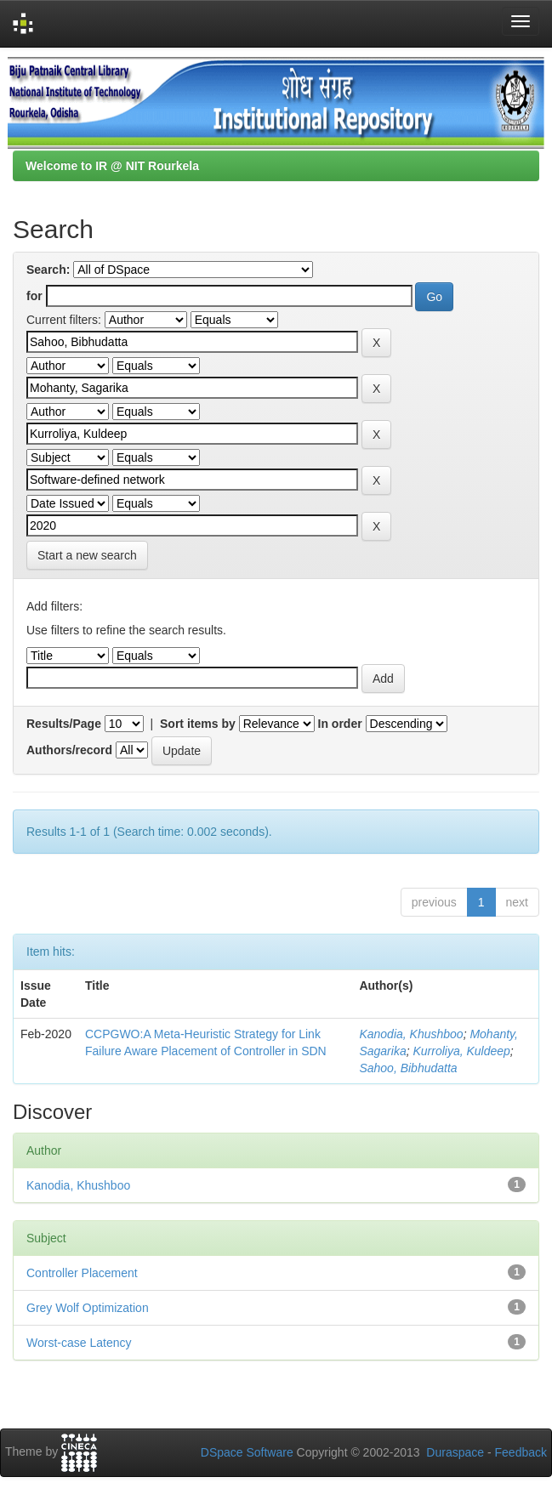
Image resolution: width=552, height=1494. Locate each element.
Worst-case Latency (78, 1342)
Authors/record (69, 750)
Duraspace (455, 1452)
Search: (48, 269)
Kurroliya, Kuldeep (461, 1051)
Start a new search (87, 555)
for (34, 296)
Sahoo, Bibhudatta (408, 1068)
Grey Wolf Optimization (87, 1308)
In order (340, 723)
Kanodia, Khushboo (411, 1034)
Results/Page (63, 723)
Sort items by (198, 723)
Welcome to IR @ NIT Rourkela (112, 166)
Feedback (521, 1452)
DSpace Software (247, 1452)
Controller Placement (82, 1273)
